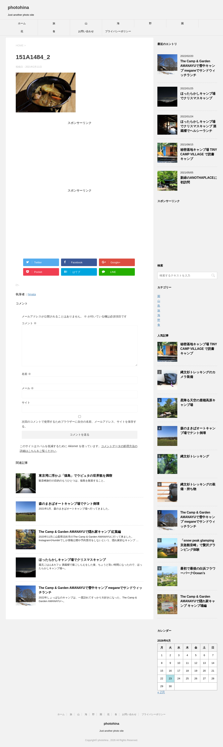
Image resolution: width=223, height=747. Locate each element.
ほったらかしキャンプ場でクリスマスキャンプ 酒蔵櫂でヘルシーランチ (198, 126)
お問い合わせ (86, 31)
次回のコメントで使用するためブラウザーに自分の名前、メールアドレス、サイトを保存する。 (79, 424)
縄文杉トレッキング (194, 456)
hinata (32, 294)
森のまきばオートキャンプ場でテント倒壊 (69, 503)
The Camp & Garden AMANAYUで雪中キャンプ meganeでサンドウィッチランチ (197, 68)
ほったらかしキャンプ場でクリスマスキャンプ (72, 559)
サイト (26, 402)
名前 (26, 373)
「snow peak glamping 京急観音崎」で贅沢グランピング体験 (197, 545)
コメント (29, 323)
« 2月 (161, 692)
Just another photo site (111, 730)
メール (28, 388)
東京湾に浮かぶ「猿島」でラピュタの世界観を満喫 (75, 475)
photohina (18, 7)
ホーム (22, 23)
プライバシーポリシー (118, 31)
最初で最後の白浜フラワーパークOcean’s (197, 571)
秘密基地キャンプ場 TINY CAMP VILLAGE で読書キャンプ (198, 154)
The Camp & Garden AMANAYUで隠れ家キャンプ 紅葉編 (80, 531)
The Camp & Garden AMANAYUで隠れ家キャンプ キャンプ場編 (197, 601)
